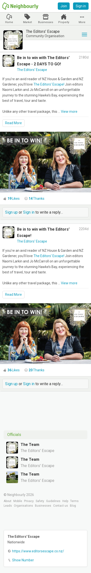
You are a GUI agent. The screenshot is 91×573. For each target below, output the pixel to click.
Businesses (45, 22)
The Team (30, 444)
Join (63, 6)
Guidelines (53, 501)
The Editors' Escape (32, 70)
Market (27, 22)
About (7, 501)
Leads (8, 505)
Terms (74, 501)
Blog (73, 505)
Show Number (23, 560)
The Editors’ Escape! (48, 84)
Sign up (11, 212)
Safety (40, 501)
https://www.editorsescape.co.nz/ (38, 551)
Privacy (29, 501)
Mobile (17, 501)
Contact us (60, 505)
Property (63, 22)
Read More (13, 123)
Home (9, 22)
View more (69, 111)
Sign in (81, 6)
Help (65, 501)
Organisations (23, 505)
